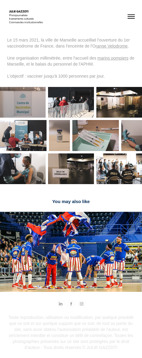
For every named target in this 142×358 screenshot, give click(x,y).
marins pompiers (112, 58)
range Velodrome (111, 46)
